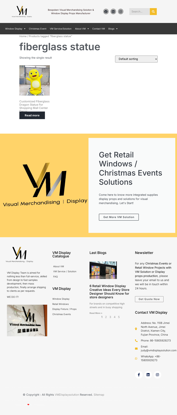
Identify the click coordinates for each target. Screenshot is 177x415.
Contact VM (98, 28)
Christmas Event (37, 28)
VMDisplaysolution (67, 394)
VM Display (61, 289)
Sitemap (99, 394)
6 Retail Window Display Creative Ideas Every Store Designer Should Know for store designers (109, 291)
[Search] (153, 11)
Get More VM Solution (118, 217)
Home (23, 36)
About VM (82, 29)
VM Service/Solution (61, 28)
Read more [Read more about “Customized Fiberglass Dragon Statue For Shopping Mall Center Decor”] (32, 115)
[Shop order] (136, 59)
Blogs (113, 29)
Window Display (15, 29)
